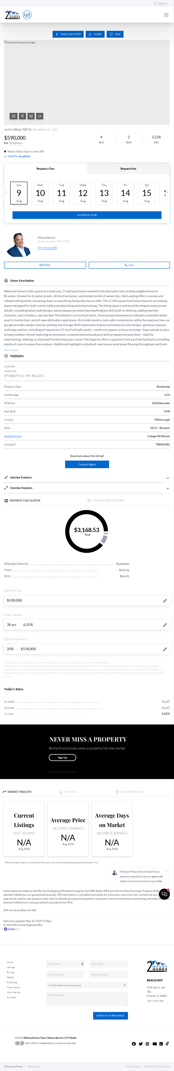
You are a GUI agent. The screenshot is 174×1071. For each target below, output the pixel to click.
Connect (11, 997)
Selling (10, 977)
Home (10, 962)
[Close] (166, 1038)
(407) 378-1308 (155, 1001)
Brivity (19, 1066)
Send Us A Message (111, 1015)
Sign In (161, 3)
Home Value (13, 987)
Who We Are (13, 992)
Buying (10, 972)
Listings (11, 967)
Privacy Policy (133, 1066)
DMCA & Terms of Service (157, 1066)
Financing (12, 982)
